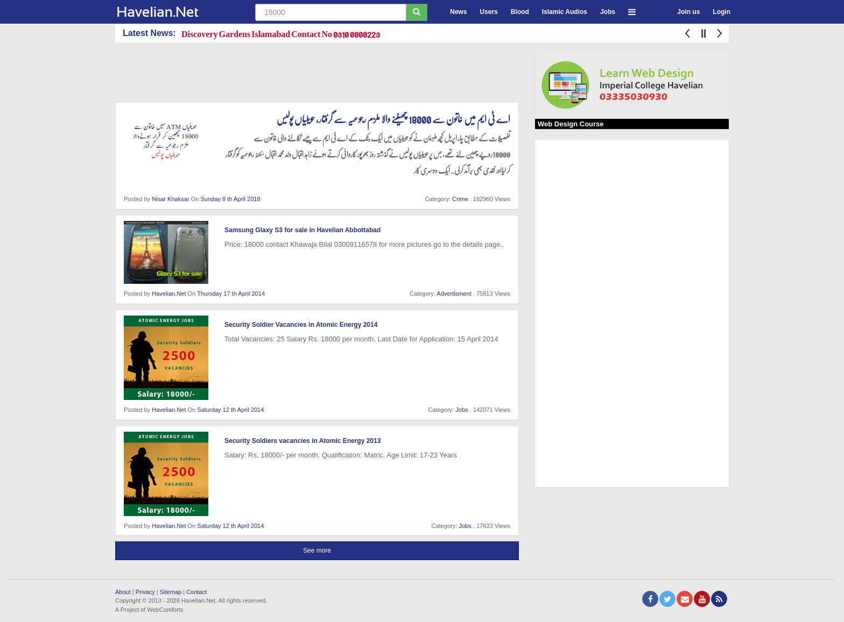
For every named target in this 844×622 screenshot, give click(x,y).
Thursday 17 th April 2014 (231, 293)
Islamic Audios (564, 12)
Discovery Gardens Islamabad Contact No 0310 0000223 (280, 33)
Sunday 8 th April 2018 (230, 199)
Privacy (145, 592)
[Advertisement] (311, 75)
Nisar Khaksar (170, 199)
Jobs (607, 12)
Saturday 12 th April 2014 (230, 409)
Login (721, 12)
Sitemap (170, 592)
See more (317, 550)
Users (488, 12)
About (123, 592)
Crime (460, 199)
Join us (688, 12)
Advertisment (454, 293)
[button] (632, 10)
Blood (520, 12)
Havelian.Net (169, 293)
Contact (196, 592)
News (458, 12)
